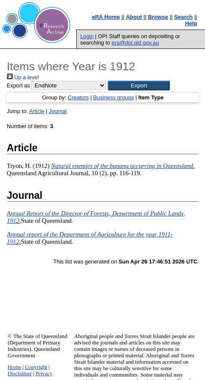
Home (14, 367)
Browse (158, 17)
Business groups (113, 97)
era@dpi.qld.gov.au (135, 42)
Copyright (36, 367)
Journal (58, 111)
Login (86, 36)
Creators (78, 97)
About (134, 17)
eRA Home (106, 17)
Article (37, 111)
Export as (18, 85)
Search (183, 17)
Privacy (44, 374)
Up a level (23, 77)
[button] (139, 85)
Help (191, 23)
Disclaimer (20, 374)
